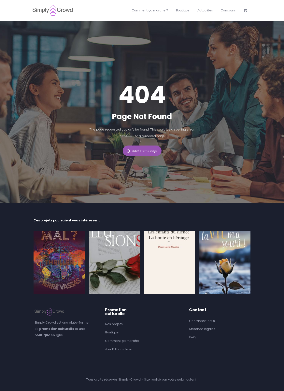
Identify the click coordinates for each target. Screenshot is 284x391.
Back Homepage (142, 150)
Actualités (205, 10)
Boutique (182, 10)
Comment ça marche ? (150, 10)
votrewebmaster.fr (183, 379)
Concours (228, 10)
